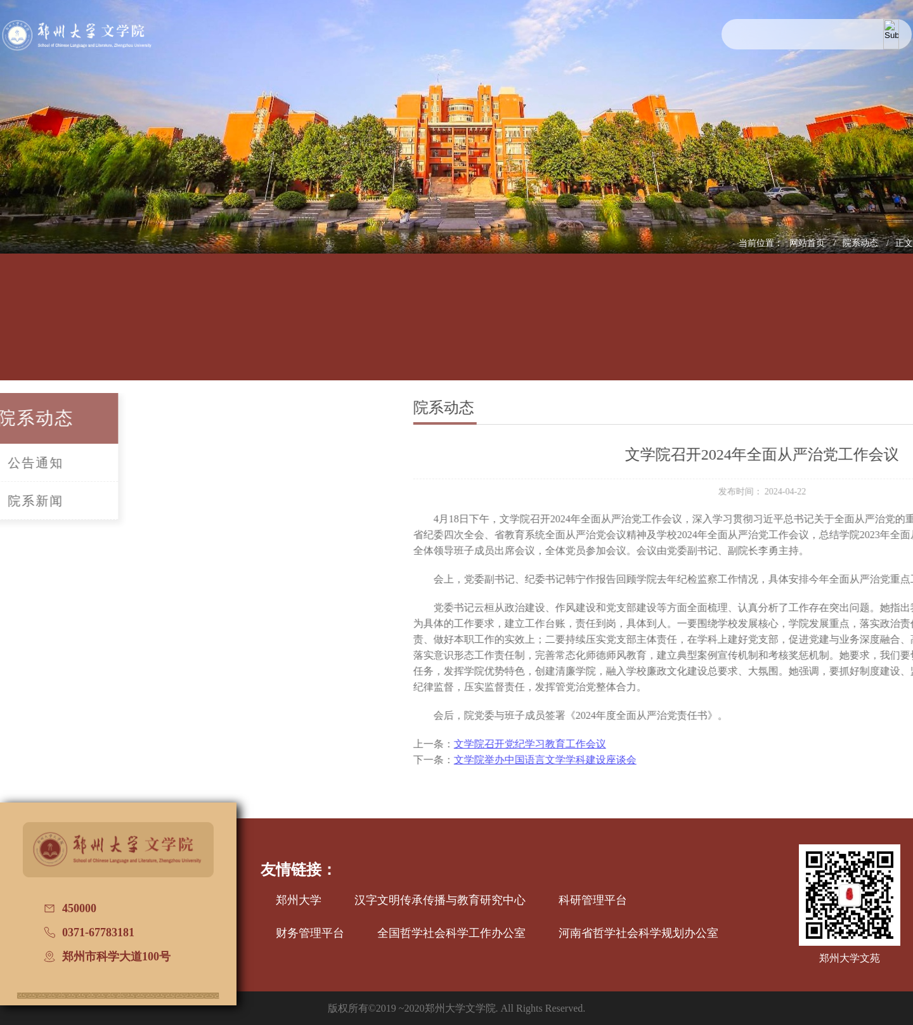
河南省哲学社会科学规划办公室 (638, 933)
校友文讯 (716, 328)
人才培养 (197, 328)
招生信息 (456, 328)
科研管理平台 (593, 900)
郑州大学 (298, 900)
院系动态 (862, 243)
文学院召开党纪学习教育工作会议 (608, 743)
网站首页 (808, 243)
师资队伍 (283, 328)
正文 (904, 243)
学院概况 (110, 328)
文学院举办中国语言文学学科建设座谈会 (623, 759)
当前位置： (761, 243)
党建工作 (543, 328)
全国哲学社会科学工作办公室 (451, 933)
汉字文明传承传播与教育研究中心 (440, 900)
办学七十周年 (889, 327)
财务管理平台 (310, 933)
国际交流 (630, 328)
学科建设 (370, 328)
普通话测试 (803, 327)
